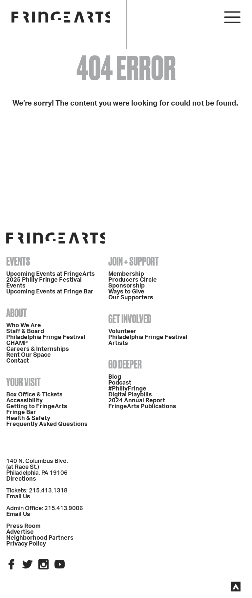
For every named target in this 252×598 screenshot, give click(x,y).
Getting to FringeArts (36, 406)
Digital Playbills (130, 395)
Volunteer (122, 331)
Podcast (119, 383)
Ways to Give (126, 292)
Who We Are (23, 326)
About (16, 312)
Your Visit (23, 382)
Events (18, 261)
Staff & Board (25, 331)
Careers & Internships (37, 349)
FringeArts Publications (142, 406)
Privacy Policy (26, 544)
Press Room (23, 526)
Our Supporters (130, 298)
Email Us (18, 497)
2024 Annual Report (136, 401)
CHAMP (17, 343)
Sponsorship (126, 286)
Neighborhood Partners (40, 538)
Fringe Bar (21, 412)
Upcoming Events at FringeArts (50, 274)
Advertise (20, 532)
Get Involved (129, 318)
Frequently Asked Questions (47, 424)
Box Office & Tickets (34, 395)
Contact (17, 361)
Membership (126, 274)
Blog (114, 377)
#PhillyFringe (127, 389)
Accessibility (24, 401)
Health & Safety (28, 418)
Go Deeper (125, 364)
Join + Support (133, 261)
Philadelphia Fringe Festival (45, 337)
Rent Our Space (28, 355)
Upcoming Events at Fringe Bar (50, 292)
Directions (21, 479)
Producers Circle (132, 280)
